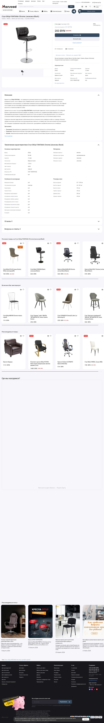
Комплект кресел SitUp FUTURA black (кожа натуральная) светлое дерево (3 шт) (40, 363)
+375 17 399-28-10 (94, 671)
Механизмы (56, 668)
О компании (21, 1)
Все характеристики (59, 83)
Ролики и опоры (57, 677)
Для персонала (5, 670)
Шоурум (73, 679)
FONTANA (13, 659)
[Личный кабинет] (82, 6)
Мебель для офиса (41, 668)
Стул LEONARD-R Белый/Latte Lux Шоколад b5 (67, 316)
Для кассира (22, 670)
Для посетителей (6, 672)
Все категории (7, 10)
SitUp (94, 23)
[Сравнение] (86, 6)
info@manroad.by (96, 2)
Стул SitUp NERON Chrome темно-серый (12, 316)
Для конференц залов (7, 674)
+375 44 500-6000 (82, 2)
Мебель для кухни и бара (42, 670)
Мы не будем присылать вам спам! (41, 698)
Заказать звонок (91, 11)
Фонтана (19, 659)
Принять (86, 719)
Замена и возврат (75, 674)
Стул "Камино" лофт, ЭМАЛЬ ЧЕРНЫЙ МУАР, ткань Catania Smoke (39, 317)
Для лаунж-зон (5, 677)
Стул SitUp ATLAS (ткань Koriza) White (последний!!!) (12, 270)
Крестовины (57, 670)
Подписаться (65, 702)
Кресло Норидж (7, 362)
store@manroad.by (93, 680)
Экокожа (56, 679)
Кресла (22, 11)
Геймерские (4, 684)
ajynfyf (28, 659)
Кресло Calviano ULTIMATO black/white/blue (65, 362)
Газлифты (56, 672)
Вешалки (39, 677)
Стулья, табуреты (33, 11)
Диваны (38, 674)
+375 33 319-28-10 (94, 669)
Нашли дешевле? (77, 42)
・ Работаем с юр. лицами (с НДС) (73, 55)
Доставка (33, 1)
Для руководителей (6, 668)
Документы (73, 686)
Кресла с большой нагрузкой (8, 681)
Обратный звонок (93, 672)
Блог (43, 1)
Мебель (44, 11)
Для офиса (21, 668)
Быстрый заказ (77, 39)
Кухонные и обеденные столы (43, 679)
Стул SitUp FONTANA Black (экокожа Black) (37, 270)
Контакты (20, 3)
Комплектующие (56, 11)
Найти (71, 6)
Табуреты (21, 677)
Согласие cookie (26, 720)
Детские (4, 679)
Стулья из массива (23, 674)
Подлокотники (57, 674)
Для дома (21, 672)
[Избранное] (90, 6)
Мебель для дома (41, 672)
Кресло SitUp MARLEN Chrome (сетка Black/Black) (66, 270)
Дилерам (27, 1)
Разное (55, 681)
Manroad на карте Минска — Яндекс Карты (52, 488)
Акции (67, 11)
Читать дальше (8, 136)
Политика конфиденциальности (78, 684)
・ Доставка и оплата (60, 55)
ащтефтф (24, 659)
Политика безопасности (77, 677)
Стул (6, 659)
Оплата (39, 1)
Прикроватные (40, 681)
